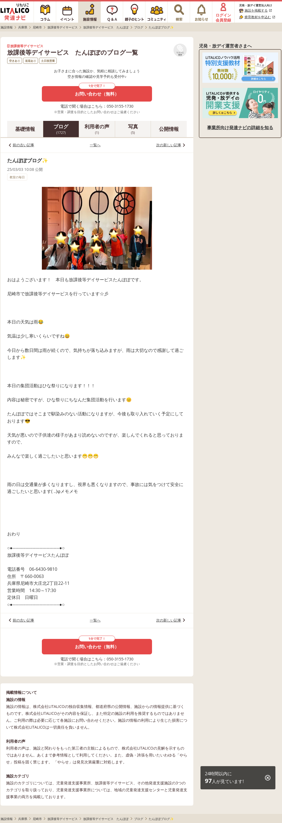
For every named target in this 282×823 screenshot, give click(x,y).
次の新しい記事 (168, 144)
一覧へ (95, 144)
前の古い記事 (23, 144)
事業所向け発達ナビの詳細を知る (240, 127)
